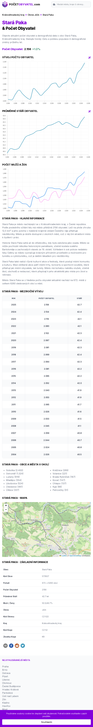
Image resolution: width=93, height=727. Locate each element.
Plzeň (5, 676)
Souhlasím (46, 722)
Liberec (6, 679)
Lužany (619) (13, 476)
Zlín (4, 699)
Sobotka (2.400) (14, 470)
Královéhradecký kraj (13, 14)
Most (4, 709)
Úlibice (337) (12, 490)
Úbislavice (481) (14, 486)
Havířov (6, 706)
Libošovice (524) (14, 483)
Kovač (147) (59, 480)
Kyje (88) (57, 486)
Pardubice (7, 692)
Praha (5, 666)
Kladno (5, 702)
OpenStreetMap (75, 556)
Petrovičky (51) (60, 490)
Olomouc (7, 683)
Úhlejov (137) (59, 483)
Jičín (44, 610)
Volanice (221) (60, 473)
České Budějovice (11, 686)
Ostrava (6, 673)
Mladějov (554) (14, 480)
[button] (6, 506)
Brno (4, 669)
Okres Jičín (33, 14)
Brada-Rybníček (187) (64, 476)
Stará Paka (48, 14)
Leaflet (62, 556)
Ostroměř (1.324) (15, 473)
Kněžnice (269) (60, 470)
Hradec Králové (10, 689)
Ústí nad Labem (10, 696)
